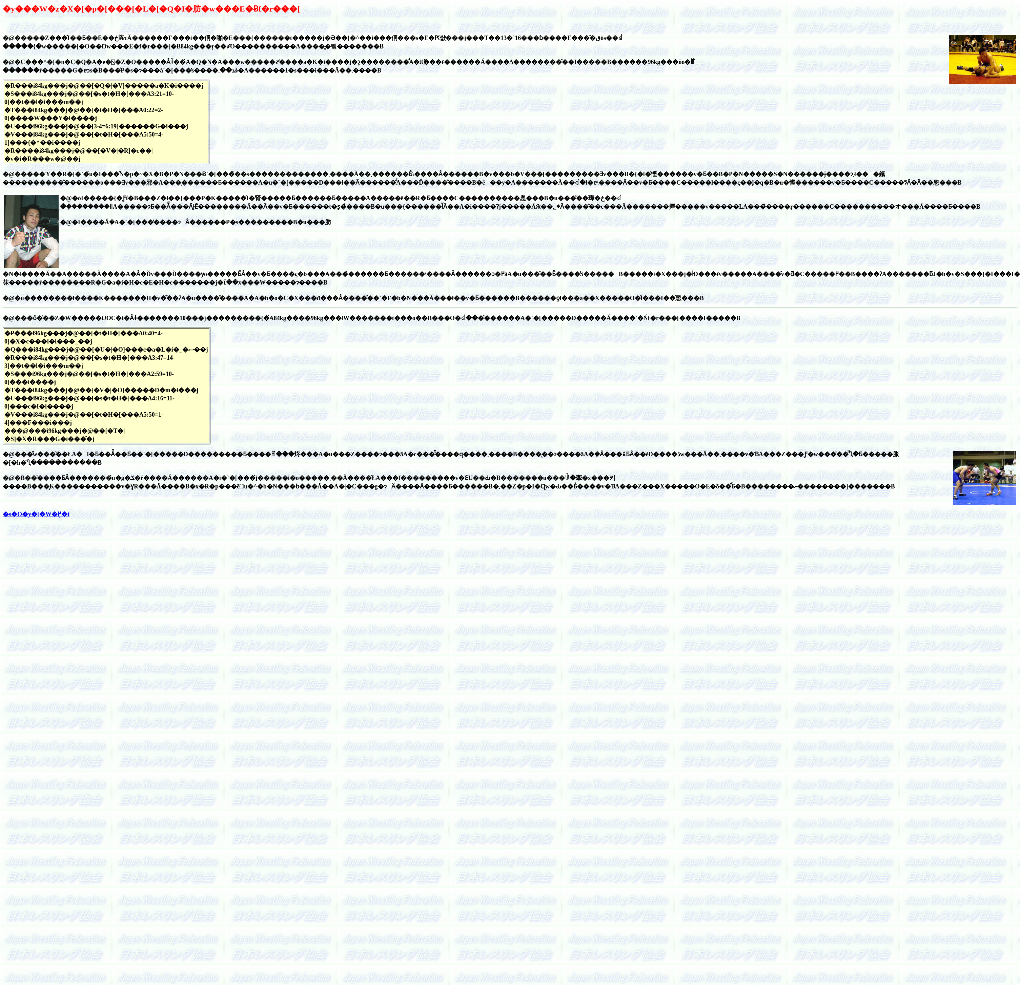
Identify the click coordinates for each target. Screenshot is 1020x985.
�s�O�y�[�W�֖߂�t (36, 514)
